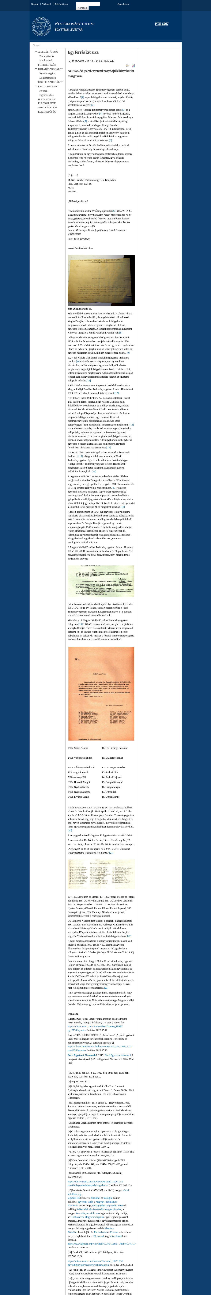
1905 (120, 1205)
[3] (123, 109)
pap (79, 1194)
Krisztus (114, 1232)
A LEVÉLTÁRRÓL (48, 51)
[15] (80, 456)
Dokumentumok (47, 77)
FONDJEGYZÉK (47, 64)
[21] (111, 852)
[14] (108, 447)
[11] (89, 380)
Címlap (36, 45)
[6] (110, 140)
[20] (70, 830)
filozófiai (95, 1197)
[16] (94, 471)
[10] (78, 361)
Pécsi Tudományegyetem (74, 24)
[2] (92, 104)
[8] (120, 332)
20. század (98, 1236)
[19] (80, 624)
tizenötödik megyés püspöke (107, 1209)
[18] (123, 506)
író (78, 1197)
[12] (116, 393)
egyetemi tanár (85, 1201)
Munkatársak (46, 60)
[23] (106, 987)
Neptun (34, 4)
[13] (132, 424)
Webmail (46, 4)
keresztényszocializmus (88, 1213)
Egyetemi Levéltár (69, 30)
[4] (100, 113)
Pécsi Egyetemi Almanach (82, 1055)
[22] (129, 936)
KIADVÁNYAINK (48, 86)
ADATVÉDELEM (47, 107)
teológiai (107, 1197)
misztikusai (116, 1236)
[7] (114, 210)
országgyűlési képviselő (104, 1205)
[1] (82, 97)
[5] (85, 121)
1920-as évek (77, 1216)
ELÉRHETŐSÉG (47, 111)
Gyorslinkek (123, 4)
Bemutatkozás (46, 56)
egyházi (72, 1197)
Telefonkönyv (61, 4)
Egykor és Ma (46, 94)
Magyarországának (94, 1216)
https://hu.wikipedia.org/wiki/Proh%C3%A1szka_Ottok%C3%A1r (102, 1243)
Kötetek (43, 90)
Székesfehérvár (84, 1209)
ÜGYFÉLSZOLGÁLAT (50, 82)
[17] (114, 487)
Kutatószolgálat (47, 73)
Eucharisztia (100, 1232)
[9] (128, 352)
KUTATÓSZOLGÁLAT (50, 69)
